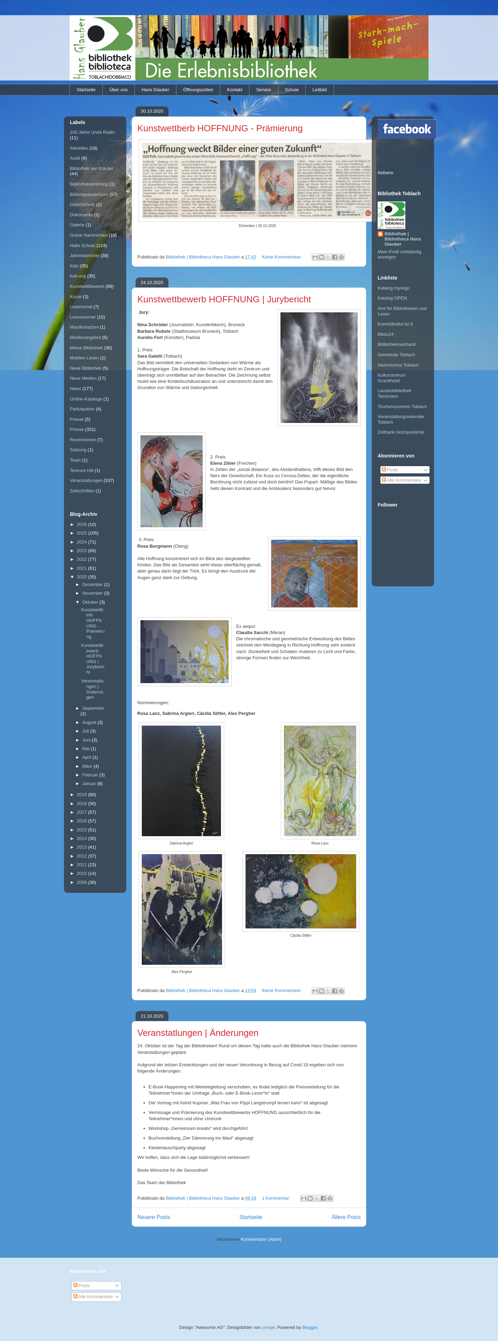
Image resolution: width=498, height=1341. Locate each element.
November (93, 593)
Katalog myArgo (394, 288)
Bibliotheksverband (397, 344)
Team (75, 460)
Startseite (86, 89)
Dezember (93, 584)
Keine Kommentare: (282, 256)
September (93, 708)
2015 (82, 829)
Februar (90, 774)
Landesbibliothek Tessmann (395, 393)
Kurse (76, 296)
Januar (89, 783)
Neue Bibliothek (85, 368)
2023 (82, 550)
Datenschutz (82, 204)
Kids (74, 265)
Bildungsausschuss (89, 194)
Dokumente (81, 214)
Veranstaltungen (86, 480)
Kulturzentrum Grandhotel (392, 377)
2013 (82, 847)
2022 (82, 559)
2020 (82, 576)
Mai (86, 748)
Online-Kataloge (86, 399)
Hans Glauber (155, 89)
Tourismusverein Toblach (402, 406)
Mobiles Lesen (84, 357)
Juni (87, 740)
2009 (82, 882)
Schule (292, 89)
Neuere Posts (153, 1217)
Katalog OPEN (392, 298)
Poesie (77, 419)
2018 (82, 803)
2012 (82, 856)
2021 (82, 568)
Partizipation (82, 409)
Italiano (386, 172)
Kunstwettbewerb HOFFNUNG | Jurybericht (224, 299)
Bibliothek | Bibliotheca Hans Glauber (403, 239)
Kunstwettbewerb (87, 286)
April (87, 757)
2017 (82, 812)
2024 (82, 542)
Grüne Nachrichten (89, 235)
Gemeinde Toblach (396, 354)
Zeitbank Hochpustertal (401, 432)
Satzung (78, 449)
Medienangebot (85, 337)
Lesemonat (81, 306)
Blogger (309, 1327)
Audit (75, 158)
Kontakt (234, 89)
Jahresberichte (84, 255)
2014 (82, 838)
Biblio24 (386, 334)
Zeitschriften (82, 490)
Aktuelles (79, 148)
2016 (82, 820)
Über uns (118, 89)
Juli (86, 731)
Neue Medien (83, 378)
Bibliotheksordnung (89, 184)
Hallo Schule (82, 245)
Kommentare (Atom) (261, 1239)
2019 (82, 794)
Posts (390, 469)
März (88, 766)
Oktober (91, 602)
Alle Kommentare (402, 480)
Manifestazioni (84, 327)
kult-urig (78, 275)
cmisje (268, 1327)
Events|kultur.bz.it (395, 324)
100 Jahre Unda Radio (92, 132)
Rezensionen (83, 439)
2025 (82, 533)
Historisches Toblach (398, 365)
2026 (82, 524)
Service (263, 89)
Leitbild (320, 89)
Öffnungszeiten (198, 89)
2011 (82, 864)
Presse (77, 429)
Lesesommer (83, 317)
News (75, 388)
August (90, 722)
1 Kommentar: (276, 1198)
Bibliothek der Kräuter (91, 168)
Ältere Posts (346, 1217)
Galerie (77, 224)
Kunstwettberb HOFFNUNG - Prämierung (220, 128)
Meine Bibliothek (86, 347)
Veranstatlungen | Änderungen (198, 1033)
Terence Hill (81, 470)
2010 (82, 873)
